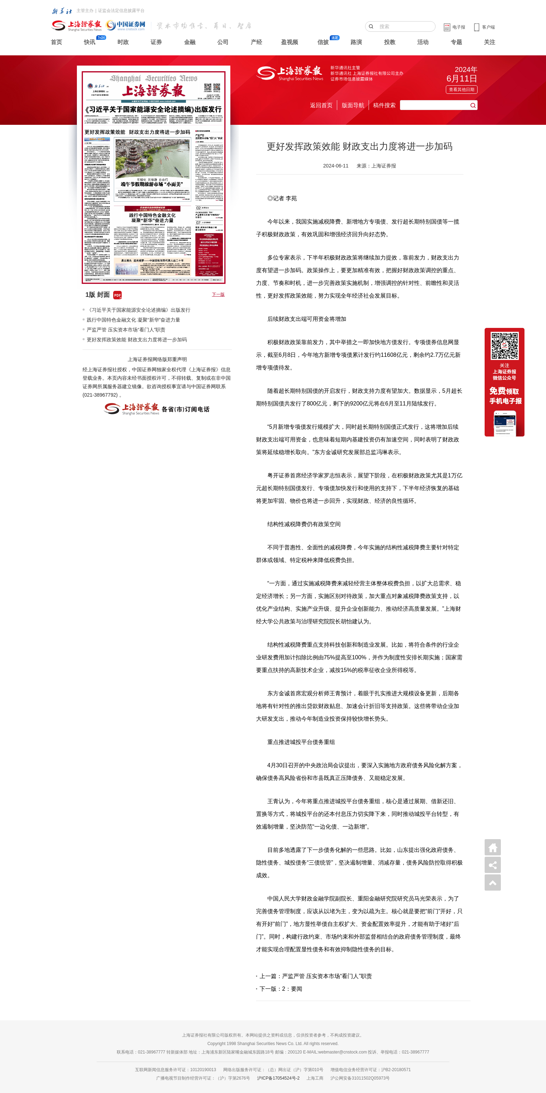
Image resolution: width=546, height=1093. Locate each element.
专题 (456, 42)
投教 (389, 42)
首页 (56, 42)
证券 (156, 42)
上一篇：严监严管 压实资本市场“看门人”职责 (316, 976)
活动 (423, 42)
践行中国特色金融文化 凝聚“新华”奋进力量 (133, 320)
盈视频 (289, 42)
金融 (189, 42)
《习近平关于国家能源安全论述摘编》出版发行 (138, 310)
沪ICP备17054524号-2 (278, 1078)
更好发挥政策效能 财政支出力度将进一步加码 (137, 339)
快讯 (89, 42)
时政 (123, 42)
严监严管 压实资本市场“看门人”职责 (126, 329)
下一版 (218, 294)
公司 (223, 42)
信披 (323, 42)
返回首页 (321, 105)
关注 (489, 42)
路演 (356, 42)
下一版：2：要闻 (281, 989)
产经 (256, 42)
